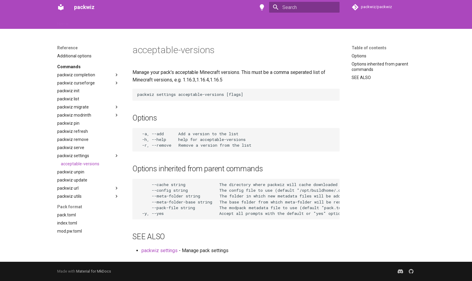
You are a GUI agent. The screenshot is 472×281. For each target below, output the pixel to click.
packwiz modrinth (74, 115)
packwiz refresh (72, 131)
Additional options (74, 55)
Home (63, 22)
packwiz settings (73, 155)
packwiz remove (72, 139)
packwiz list (68, 98)
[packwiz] (61, 7)
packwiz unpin (70, 172)
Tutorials (113, 22)
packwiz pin (68, 123)
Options (359, 55)
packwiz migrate (73, 107)
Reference (139, 22)
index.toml (67, 223)
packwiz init (68, 90)
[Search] (304, 7)
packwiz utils (69, 196)
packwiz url (68, 188)
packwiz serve (70, 147)
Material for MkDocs (93, 271)
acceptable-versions (80, 163)
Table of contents (369, 47)
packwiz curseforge (76, 83)
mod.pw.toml (69, 231)
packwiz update (72, 180)
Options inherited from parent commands (380, 67)
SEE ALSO (361, 77)
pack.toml (66, 214)
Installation (86, 22)
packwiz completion (76, 74)
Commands (69, 66)
